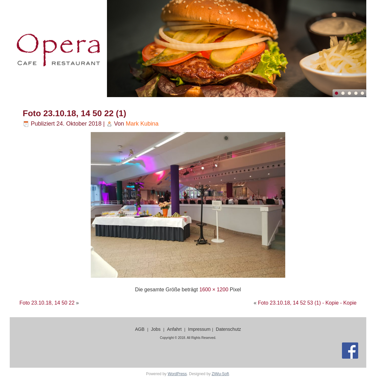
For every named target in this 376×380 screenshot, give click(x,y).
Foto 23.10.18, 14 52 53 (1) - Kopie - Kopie (307, 303)
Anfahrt (174, 329)
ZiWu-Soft (220, 374)
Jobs (156, 329)
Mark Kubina (142, 123)
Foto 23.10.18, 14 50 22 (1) (74, 113)
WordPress (177, 374)
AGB (140, 329)
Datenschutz (228, 329)
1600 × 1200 (213, 289)
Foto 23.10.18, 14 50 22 (47, 303)
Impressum (199, 329)
